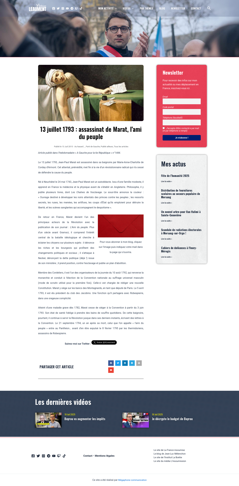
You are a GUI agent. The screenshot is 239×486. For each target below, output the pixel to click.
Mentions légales (105, 455)
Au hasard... (80, 146)
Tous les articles (121, 146)
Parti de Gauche (93, 146)
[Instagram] (62, 8)
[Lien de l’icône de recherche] (209, 8)
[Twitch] (76, 8)
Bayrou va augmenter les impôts (88, 418)
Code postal (168, 107)
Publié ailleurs (107, 146)
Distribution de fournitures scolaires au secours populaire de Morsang (180, 193)
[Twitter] (58, 8)
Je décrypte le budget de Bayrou (175, 418)
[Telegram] (72, 8)
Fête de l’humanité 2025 (175, 176)
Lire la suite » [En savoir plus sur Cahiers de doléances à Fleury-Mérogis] (166, 257)
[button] (111, 363)
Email (165, 97)
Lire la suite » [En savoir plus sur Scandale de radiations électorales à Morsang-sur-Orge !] (166, 239)
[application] (120, 8)
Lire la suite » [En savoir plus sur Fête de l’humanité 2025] (166, 181)
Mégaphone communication (132, 480)
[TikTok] (81, 8)
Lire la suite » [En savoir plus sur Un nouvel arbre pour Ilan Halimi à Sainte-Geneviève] (166, 221)
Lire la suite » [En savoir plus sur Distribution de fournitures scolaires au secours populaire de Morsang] (166, 203)
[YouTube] (67, 8)
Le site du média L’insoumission (169, 461)
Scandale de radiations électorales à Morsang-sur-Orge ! (181, 231)
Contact (87, 455)
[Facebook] (53, 8)
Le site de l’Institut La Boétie (167, 457)
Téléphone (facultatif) (172, 117)
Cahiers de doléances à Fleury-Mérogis (179, 250)
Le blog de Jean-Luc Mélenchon (169, 453)
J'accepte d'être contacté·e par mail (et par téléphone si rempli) (181, 129)
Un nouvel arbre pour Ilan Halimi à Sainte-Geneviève (181, 213)
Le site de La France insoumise (169, 449)
